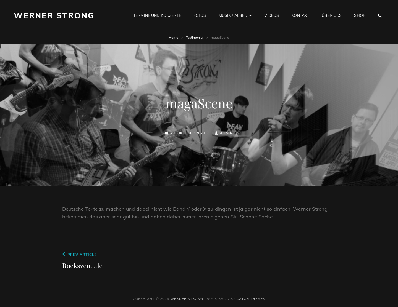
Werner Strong (54, 15)
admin (226, 133)
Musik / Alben (233, 15)
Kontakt (300, 15)
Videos (271, 15)
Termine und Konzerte (157, 15)
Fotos (199, 15)
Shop (359, 15)
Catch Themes (251, 299)
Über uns (332, 15)
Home (173, 37)
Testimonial (194, 37)
